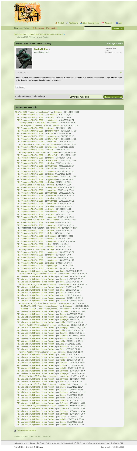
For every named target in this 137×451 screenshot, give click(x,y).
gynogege (52, 136)
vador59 (63, 368)
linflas (50, 233)
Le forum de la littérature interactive (42, 34)
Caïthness (52, 115)
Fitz (49, 244)
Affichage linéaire (115, 43)
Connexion (39, 28)
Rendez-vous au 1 (20, 34)
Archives (59, 34)
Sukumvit (52, 236)
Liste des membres (91, 23)
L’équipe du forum (21, 443)
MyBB (21, 447)
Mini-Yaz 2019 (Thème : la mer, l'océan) (32, 112)
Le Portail (40, 443)
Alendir (62, 298)
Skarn (50, 150)
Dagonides (53, 187)
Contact (32, 443)
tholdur (51, 117)
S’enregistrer (51, 28)
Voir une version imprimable (26, 430)
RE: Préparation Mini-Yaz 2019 (30, 115)
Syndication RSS (117, 443)
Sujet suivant (39, 96)
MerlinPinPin (41, 49)
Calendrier (108, 23)
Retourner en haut (52, 443)
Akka (52, 185)
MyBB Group (38, 447)
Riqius (51, 133)
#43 (121, 72)
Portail (61, 23)
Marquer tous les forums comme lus (96, 443)
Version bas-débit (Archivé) (71, 443)
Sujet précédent (24, 96)
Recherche (73, 23)
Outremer (58, 112)
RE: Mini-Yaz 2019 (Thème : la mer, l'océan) (35, 271)
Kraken (51, 163)
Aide (120, 23)
